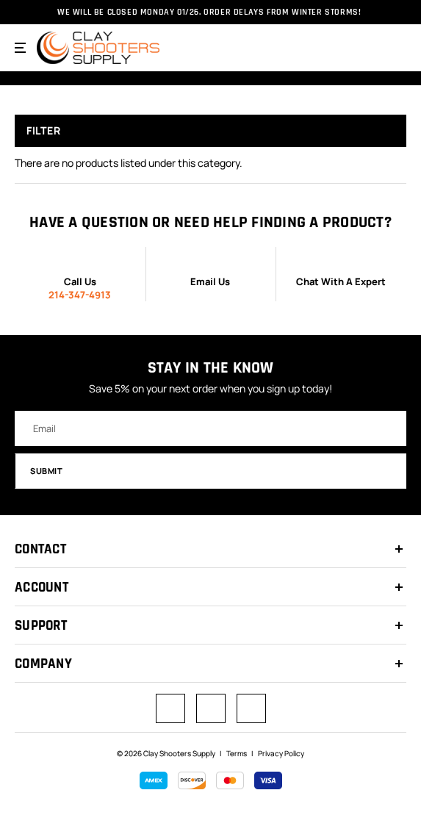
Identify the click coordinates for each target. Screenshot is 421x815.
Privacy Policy (281, 753)
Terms (236, 753)
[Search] (366, 47)
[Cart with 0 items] (396, 47)
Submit (211, 470)
